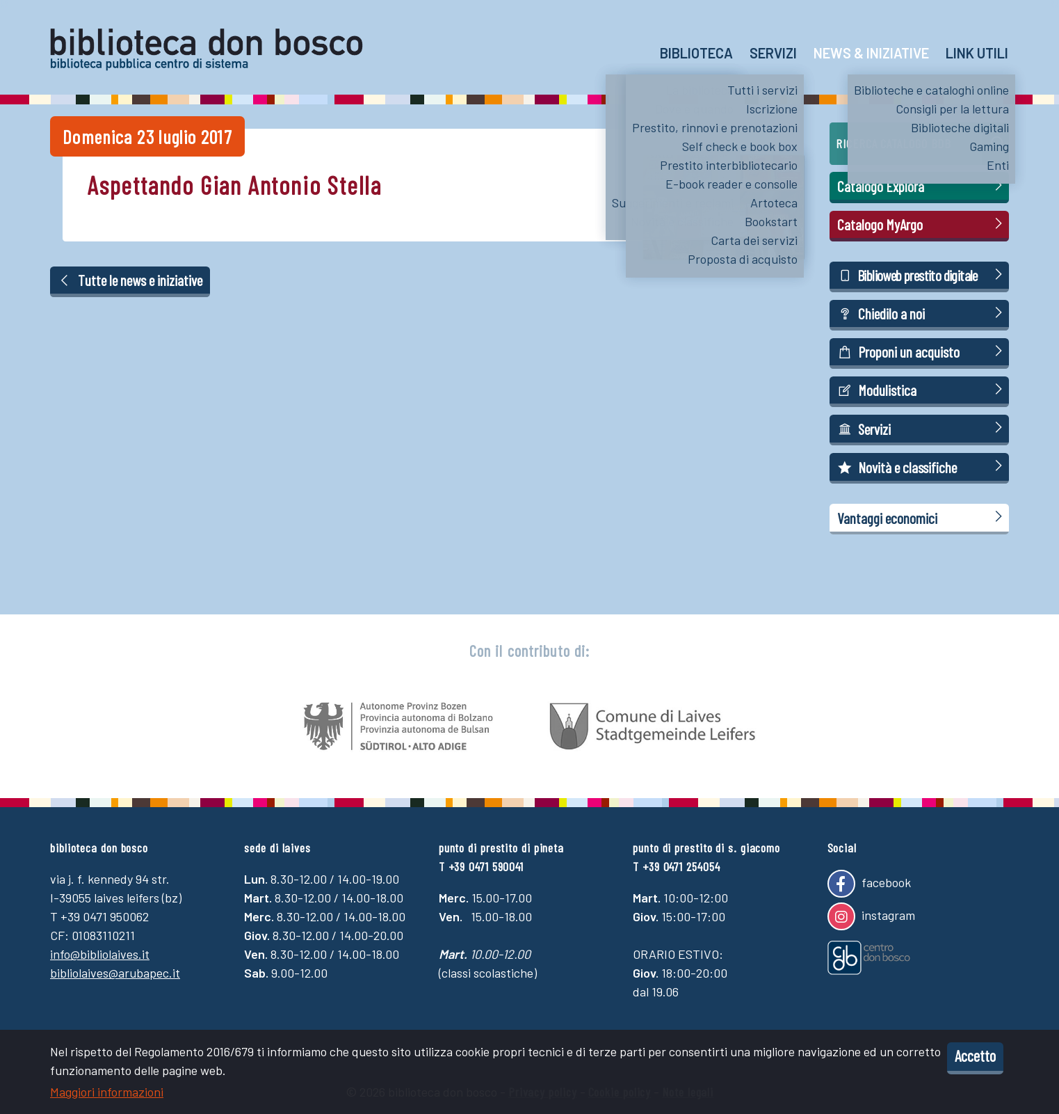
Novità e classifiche (922, 466)
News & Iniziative (871, 53)
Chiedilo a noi (922, 313)
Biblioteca (696, 53)
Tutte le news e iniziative (130, 280)
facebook (869, 884)
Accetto (975, 1055)
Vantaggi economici (922, 517)
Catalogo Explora (922, 185)
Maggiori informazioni (106, 1091)
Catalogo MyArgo (922, 223)
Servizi (773, 53)
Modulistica (922, 389)
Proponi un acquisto (922, 351)
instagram (871, 916)
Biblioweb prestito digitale (922, 274)
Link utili (977, 53)
